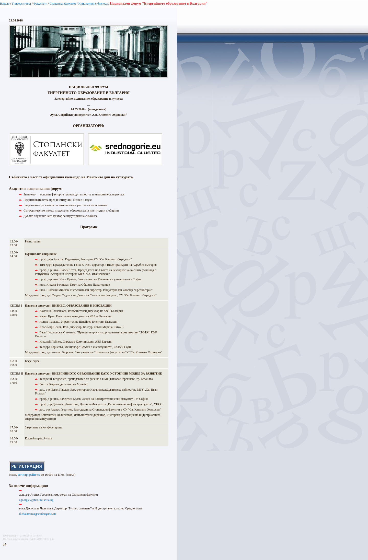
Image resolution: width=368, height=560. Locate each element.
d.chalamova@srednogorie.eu (37, 514)
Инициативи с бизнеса (93, 3)
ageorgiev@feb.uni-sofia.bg (36, 500)
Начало (4, 3)
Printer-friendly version (6, 545)
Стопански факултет (63, 3)
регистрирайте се (29, 474)
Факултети (40, 3)
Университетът (21, 3)
